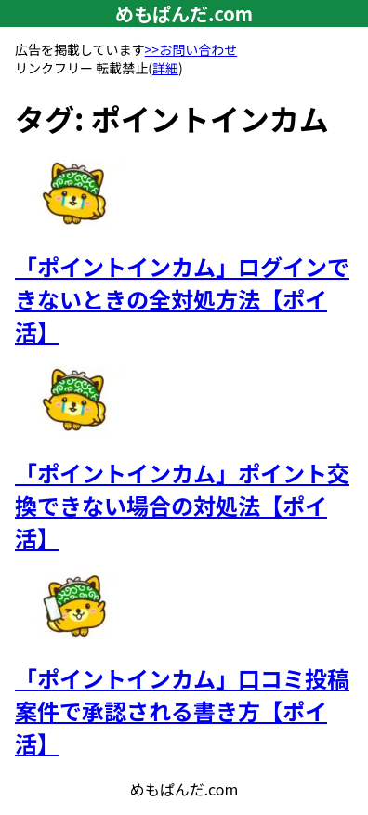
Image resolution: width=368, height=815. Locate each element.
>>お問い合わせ (191, 49)
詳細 (165, 68)
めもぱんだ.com (184, 13)
